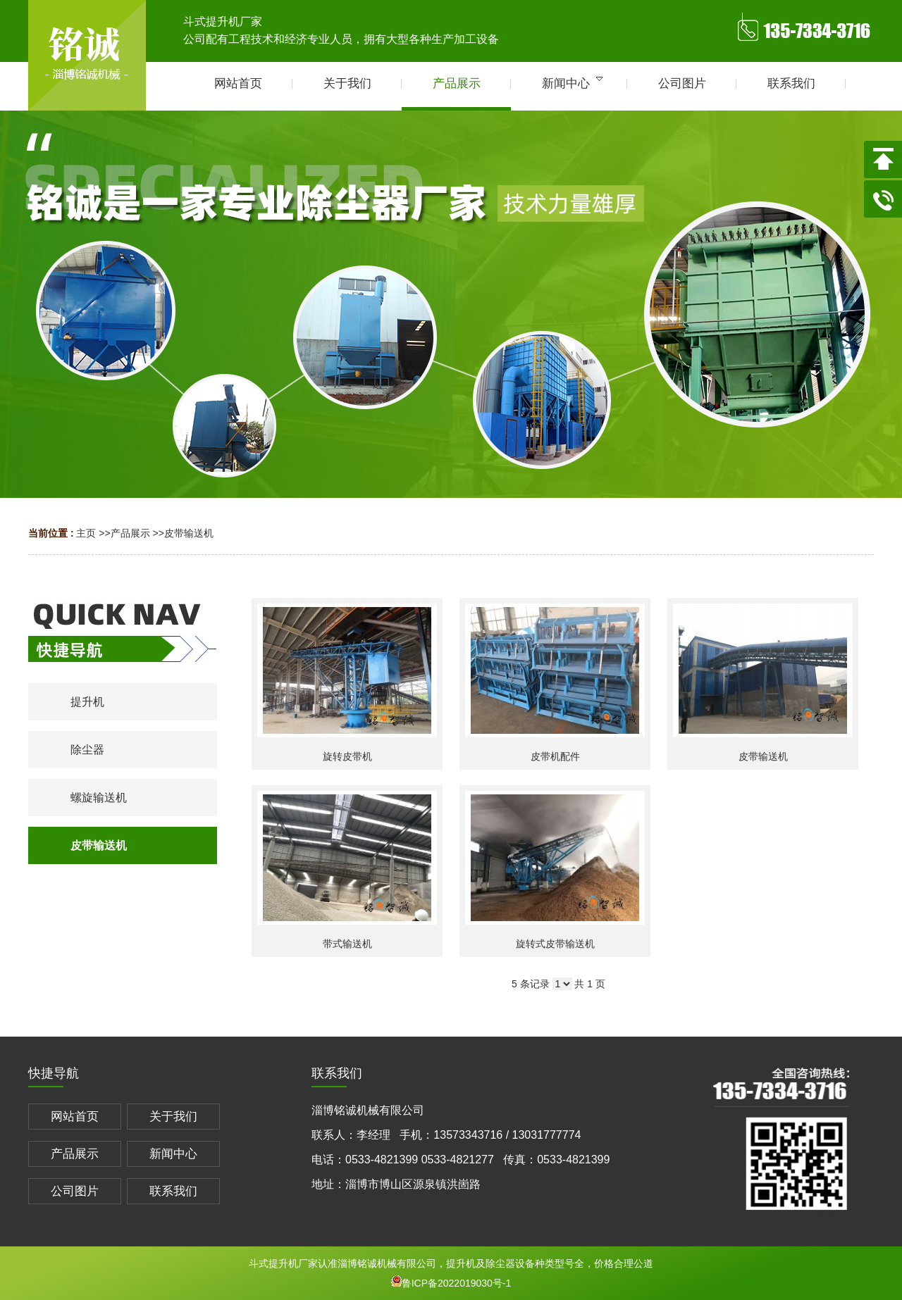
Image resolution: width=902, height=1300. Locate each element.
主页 (86, 533)
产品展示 (130, 533)
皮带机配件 (555, 756)
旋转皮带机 (347, 756)
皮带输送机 (189, 533)
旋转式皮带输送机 (555, 943)
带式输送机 (347, 943)
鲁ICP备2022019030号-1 (451, 1283)
